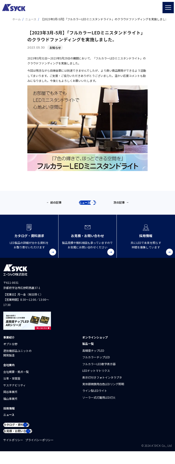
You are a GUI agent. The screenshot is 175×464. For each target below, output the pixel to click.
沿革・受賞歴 (11, 382)
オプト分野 (10, 348)
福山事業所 (10, 403)
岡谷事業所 (10, 396)
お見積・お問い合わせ (26, 441)
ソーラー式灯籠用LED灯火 (99, 402)
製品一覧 (88, 348)
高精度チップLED (93, 355)
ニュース (8, 419)
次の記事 (119, 204)
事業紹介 (9, 341)
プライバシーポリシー (39, 453)
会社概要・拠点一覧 (16, 376)
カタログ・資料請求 (25, 431)
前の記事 (56, 204)
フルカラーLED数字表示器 (99, 368)
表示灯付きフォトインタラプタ (102, 381)
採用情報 (9, 412)
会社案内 (9, 369)
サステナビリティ (14, 389)
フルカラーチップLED (96, 361)
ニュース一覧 (89, 205)
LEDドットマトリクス (96, 375)
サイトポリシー (13, 453)
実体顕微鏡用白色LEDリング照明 (103, 388)
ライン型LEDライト (94, 395)
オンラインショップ (95, 341)
